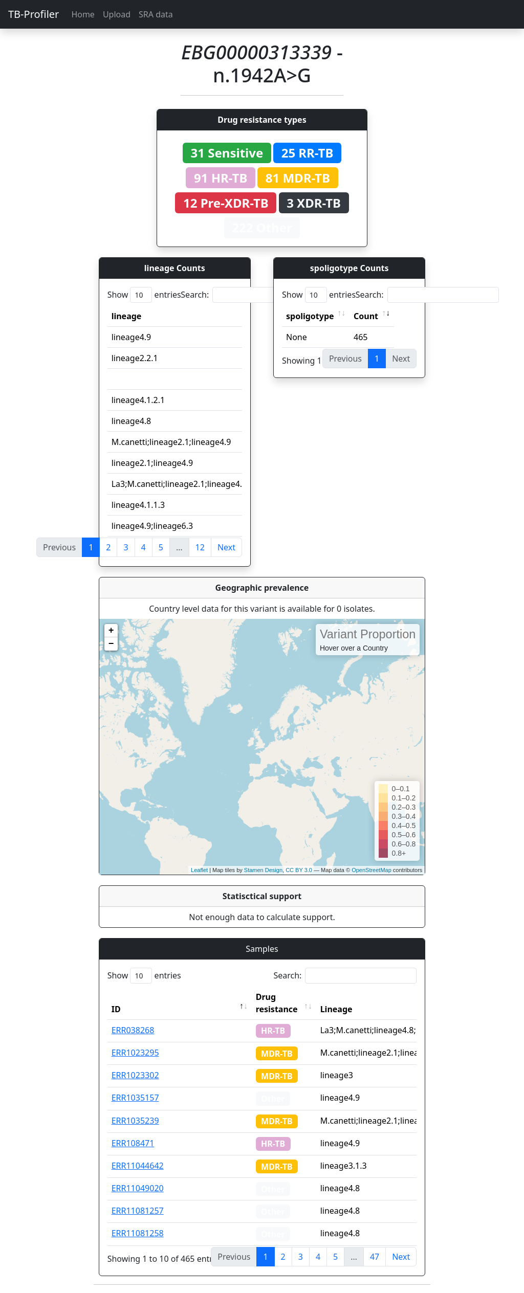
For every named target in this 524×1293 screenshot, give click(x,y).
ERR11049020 (138, 1188)
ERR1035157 (135, 1097)
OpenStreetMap (371, 870)
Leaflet (199, 870)
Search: (252, 295)
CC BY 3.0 (299, 870)
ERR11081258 (138, 1233)
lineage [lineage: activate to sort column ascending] (127, 316)
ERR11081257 (138, 1210)
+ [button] (111, 631)
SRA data (156, 14)
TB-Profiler (33, 14)
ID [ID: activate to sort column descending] (116, 1009)
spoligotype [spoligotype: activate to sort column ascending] (310, 316)
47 (374, 1256)
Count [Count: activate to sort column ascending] (366, 316)
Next (226, 547)
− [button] (111, 644)
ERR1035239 (135, 1120)
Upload (116, 14)
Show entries (144, 295)
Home (83, 14)
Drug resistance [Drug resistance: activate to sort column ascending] (277, 1003)
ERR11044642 (138, 1165)
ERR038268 (133, 1030)
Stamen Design (263, 870)
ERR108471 (133, 1143)
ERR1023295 (135, 1052)
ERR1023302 (135, 1075)
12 (200, 547)
